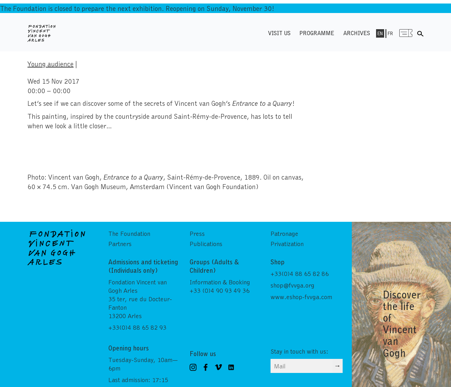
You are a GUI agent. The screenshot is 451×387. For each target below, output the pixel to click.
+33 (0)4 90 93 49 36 (219, 290)
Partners (120, 243)
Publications (206, 243)
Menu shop (406, 33)
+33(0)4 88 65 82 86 (300, 273)
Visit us (279, 33)
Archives (356, 33)
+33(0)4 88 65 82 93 (137, 327)
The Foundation (129, 233)
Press (197, 233)
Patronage (284, 233)
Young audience (50, 63)
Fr (390, 33)
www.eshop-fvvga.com (301, 297)
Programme (316, 33)
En (380, 33)
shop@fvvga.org (293, 285)
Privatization (287, 243)
